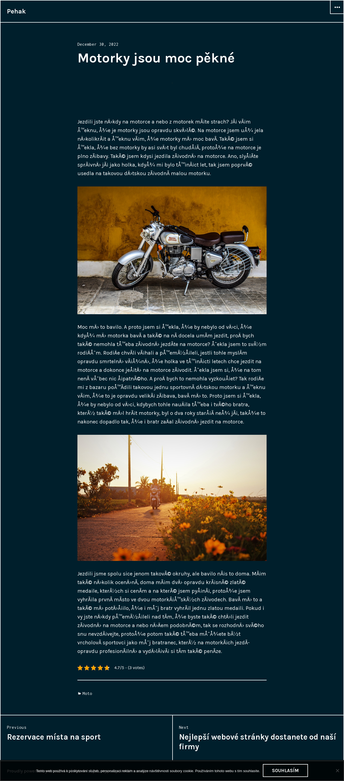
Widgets (337, 13)
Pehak (16, 11)
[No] (337, 770)
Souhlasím (285, 770)
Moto (87, 693)
